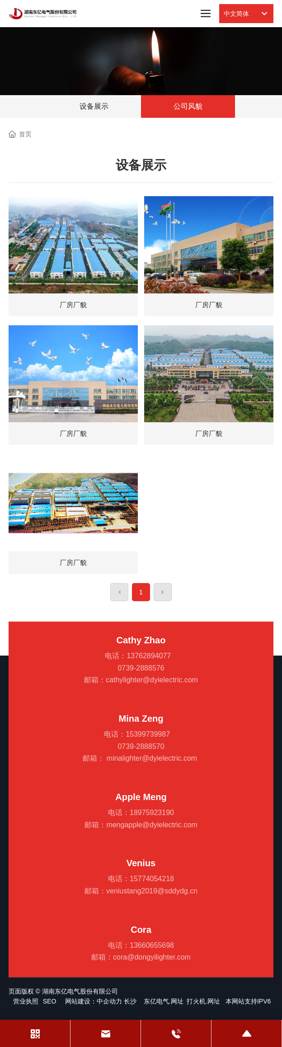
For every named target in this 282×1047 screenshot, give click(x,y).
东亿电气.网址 (163, 1001)
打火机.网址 (203, 1001)
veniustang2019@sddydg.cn (151, 891)
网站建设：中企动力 (93, 1001)
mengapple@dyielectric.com (151, 825)
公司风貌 (188, 106)
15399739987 (148, 734)
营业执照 (25, 1001)
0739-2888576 (141, 668)
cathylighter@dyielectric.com (152, 680)
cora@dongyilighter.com (152, 957)
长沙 (130, 1001)
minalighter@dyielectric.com (152, 758)
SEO (49, 1001)
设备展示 (94, 106)
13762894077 (149, 656)
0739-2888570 (141, 746)
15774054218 (152, 879)
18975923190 (152, 812)
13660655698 (152, 945)
